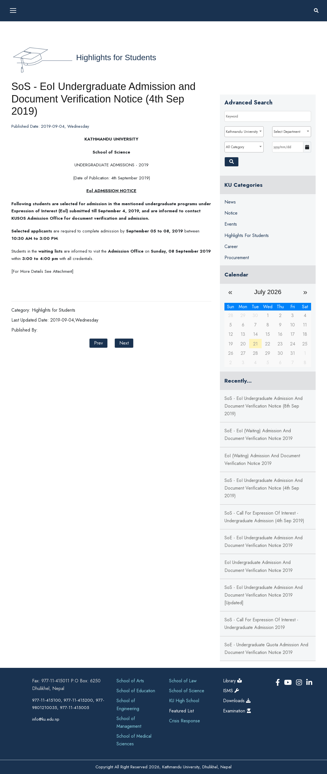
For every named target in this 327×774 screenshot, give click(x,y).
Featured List (181, 711)
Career (231, 246)
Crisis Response (184, 721)
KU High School (184, 700)
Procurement (236, 257)
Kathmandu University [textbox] (242, 131)
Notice (231, 213)
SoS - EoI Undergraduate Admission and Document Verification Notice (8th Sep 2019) (263, 406)
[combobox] (244, 131)
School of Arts (130, 680)
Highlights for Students (116, 57)
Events (230, 224)
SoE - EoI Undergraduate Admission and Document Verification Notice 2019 (263, 541)
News (230, 202)
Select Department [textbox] (287, 131)
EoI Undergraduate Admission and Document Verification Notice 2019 (258, 566)
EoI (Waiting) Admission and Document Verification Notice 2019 (262, 459)
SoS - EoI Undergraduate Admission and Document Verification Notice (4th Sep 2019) (263, 488)
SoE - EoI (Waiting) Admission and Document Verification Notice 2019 (258, 434)
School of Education (135, 690)
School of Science (186, 690)
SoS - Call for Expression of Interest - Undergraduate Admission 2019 (261, 623)
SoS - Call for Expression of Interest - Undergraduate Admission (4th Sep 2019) (264, 517)
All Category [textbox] (235, 147)
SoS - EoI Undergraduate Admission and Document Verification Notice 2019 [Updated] (263, 595)
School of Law (183, 680)
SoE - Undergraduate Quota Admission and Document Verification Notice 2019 (266, 648)
